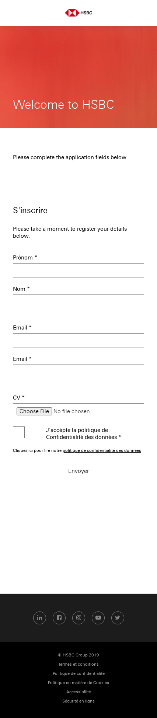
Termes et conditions (78, 664)
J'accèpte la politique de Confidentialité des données (84, 433)
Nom (21, 288)
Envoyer (78, 470)
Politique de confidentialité (79, 673)
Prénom (25, 257)
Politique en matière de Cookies (78, 683)
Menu (13, 13)
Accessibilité (78, 692)
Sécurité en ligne (78, 701)
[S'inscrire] (78, 226)
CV (19, 397)
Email (22, 327)
